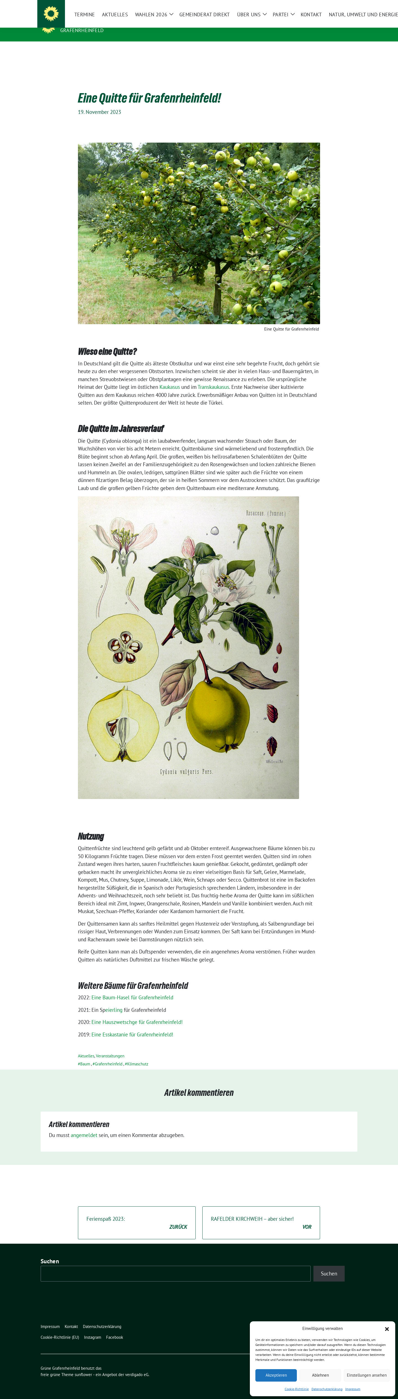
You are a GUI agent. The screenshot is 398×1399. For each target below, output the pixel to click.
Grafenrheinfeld (82, 30)
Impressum (352, 1389)
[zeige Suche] (347, 5)
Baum (85, 1055)
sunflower (83, 1366)
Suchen (50, 1252)
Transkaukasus (213, 378)
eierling (113, 1001)
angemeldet (84, 1126)
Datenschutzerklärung (326, 1389)
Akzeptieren (276, 1375)
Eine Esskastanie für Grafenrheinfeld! (132, 1026)
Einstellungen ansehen (367, 1375)
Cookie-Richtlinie (297, 1389)
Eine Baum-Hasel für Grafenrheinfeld (132, 989)
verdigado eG (136, 1366)
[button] (387, 1328)
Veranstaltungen (110, 1047)
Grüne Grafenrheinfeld (95, 22)
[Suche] (339, 5)
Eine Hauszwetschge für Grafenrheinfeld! (137, 1013)
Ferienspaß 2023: (137, 1214)
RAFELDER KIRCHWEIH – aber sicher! (261, 1214)
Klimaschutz (137, 1055)
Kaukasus (169, 378)
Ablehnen (320, 1375)
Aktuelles (86, 1047)
